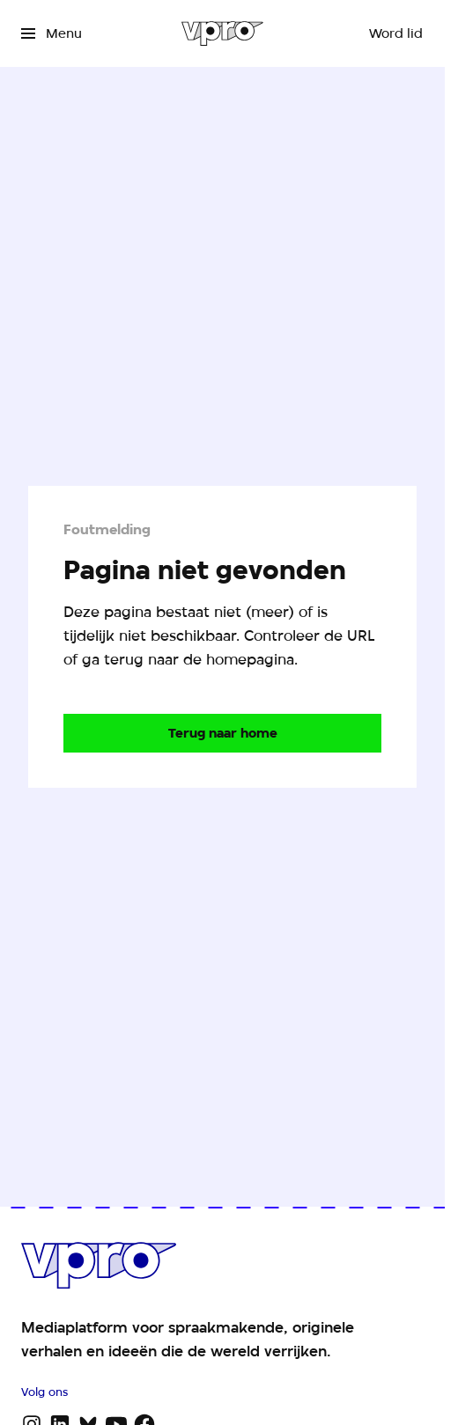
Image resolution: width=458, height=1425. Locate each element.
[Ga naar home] (222, 33)
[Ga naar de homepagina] (222, 733)
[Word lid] (396, 33)
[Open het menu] (51, 33)
